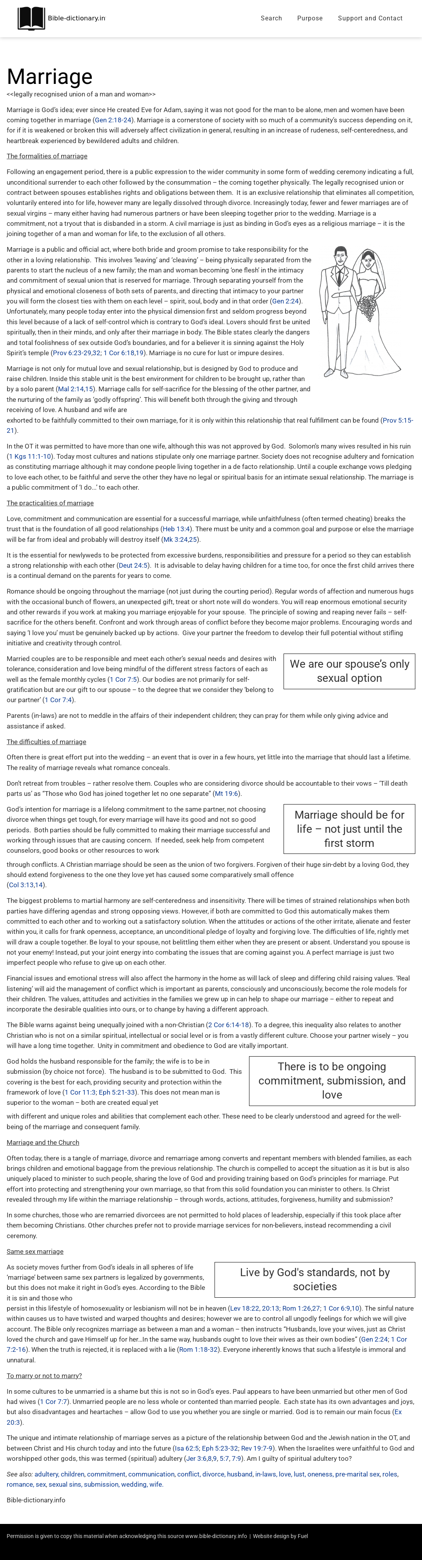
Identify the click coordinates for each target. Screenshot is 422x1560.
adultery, (47, 1474)
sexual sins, (65, 1484)
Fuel (303, 1536)
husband (240, 1474)
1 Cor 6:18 (119, 353)
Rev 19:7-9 (257, 1448)
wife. (156, 1484)
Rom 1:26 (296, 1308)
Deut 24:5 (133, 565)
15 (89, 389)
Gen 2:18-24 (113, 120)
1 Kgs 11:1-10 (30, 456)
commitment (106, 1474)
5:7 (224, 1458)
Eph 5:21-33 (117, 1092)
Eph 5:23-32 (220, 1448)
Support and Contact (370, 18)
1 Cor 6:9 (336, 1308)
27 (316, 1308)
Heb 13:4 (176, 529)
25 (193, 539)
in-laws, (266, 1474)
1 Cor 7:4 (58, 700)
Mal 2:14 (71, 389)
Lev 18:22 (244, 1308)
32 (96, 353)
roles (389, 1474)
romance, (20, 1484)
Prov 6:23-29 (72, 353)
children (72, 1474)
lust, (300, 1474)
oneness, (320, 1474)
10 (355, 1308)
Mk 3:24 (176, 539)
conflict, (189, 1474)
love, (285, 1474)
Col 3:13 (21, 885)
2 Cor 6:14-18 (228, 1025)
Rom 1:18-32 (198, 1349)
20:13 (270, 1308)
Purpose (310, 18)
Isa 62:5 (187, 1448)
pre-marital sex (357, 1474)
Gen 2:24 (285, 301)
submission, (102, 1484)
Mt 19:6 (226, 793)
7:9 (236, 1458)
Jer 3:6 (196, 1458)
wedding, (134, 1484)
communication (151, 1474)
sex (41, 1484)
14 (39, 885)
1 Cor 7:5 (123, 679)
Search (271, 18)
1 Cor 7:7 (53, 1402)
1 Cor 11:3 (80, 1092)
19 (140, 353)
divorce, (214, 1474)
